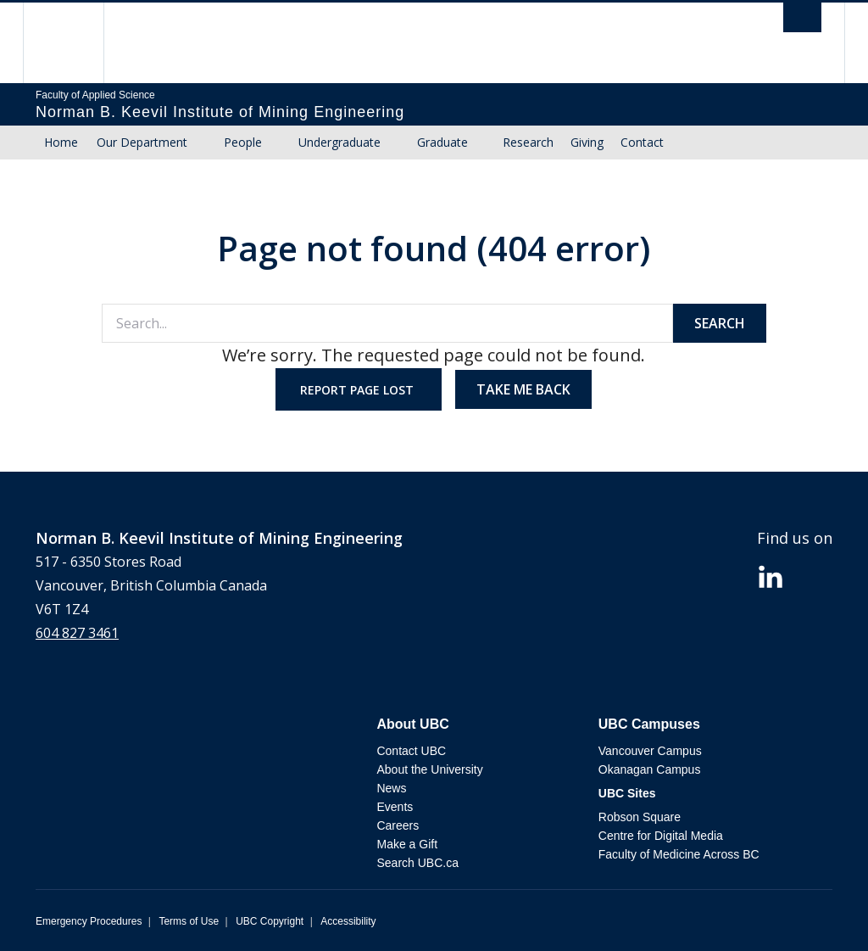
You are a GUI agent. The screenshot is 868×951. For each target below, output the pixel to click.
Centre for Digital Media (660, 835)
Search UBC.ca (417, 863)
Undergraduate (339, 142)
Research (528, 142)
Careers (397, 825)
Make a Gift (406, 844)
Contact (642, 142)
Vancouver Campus (650, 751)
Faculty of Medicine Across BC (679, 854)
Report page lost (358, 390)
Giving (587, 142)
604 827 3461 (77, 633)
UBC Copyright (269, 921)
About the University (429, 769)
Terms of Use (189, 921)
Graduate (442, 142)
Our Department (142, 142)
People (243, 142)
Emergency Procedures (89, 921)
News (391, 788)
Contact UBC (411, 751)
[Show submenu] (203, 142)
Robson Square (639, 817)
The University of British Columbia (76, 43)
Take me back (523, 389)
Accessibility (348, 921)
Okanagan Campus (649, 769)
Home (61, 142)
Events (394, 807)
